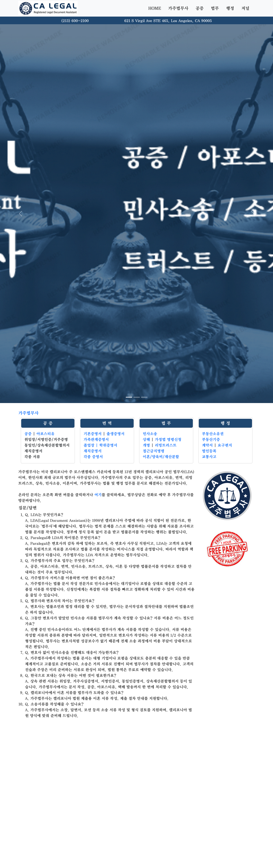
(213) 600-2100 (75, 21)
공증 (200, 8)
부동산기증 (211, 440)
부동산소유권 (213, 434)
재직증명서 (93, 451)
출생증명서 (115, 434)
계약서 (207, 445)
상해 (146, 440)
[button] (20, 213)
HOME (154, 8)
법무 (215, 8)
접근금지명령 (153, 451)
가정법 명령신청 (168, 440)
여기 (98, 495)
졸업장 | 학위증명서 (100, 445)
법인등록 (209, 451)
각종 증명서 (93, 457)
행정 (230, 8)
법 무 (166, 423)
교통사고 (209, 457)
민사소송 (150, 434)
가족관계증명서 (96, 440)
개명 (146, 445)
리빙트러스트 (165, 445)
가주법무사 (178, 8)
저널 (245, 8)
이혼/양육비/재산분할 (161, 457)
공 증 (48, 423)
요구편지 (225, 445)
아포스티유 (45, 434)
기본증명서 (93, 434)
